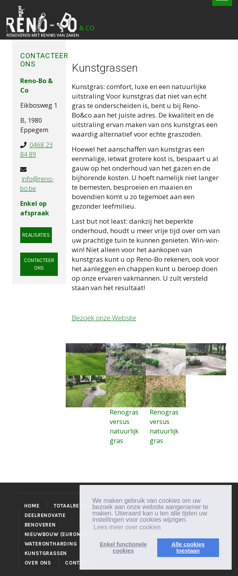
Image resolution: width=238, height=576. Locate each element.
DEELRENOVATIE (45, 515)
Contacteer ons (39, 264)
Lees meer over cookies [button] (127, 527)
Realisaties (36, 235)
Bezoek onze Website (104, 317)
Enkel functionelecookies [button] (123, 547)
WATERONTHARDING (51, 544)
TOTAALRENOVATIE (77, 506)
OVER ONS (38, 563)
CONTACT (77, 563)
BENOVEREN (40, 525)
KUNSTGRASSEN (46, 553)
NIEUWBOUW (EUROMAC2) (59, 534)
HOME (32, 506)
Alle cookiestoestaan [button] (188, 547)
